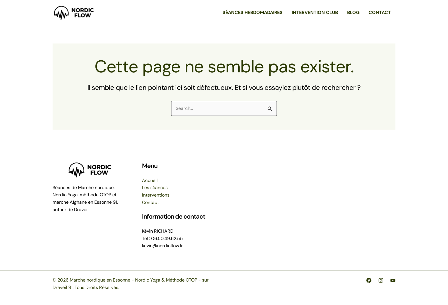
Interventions (155, 195)
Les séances (155, 188)
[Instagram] (380, 280)
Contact (150, 202)
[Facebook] (368, 280)
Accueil (150, 180)
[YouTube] (392, 280)
